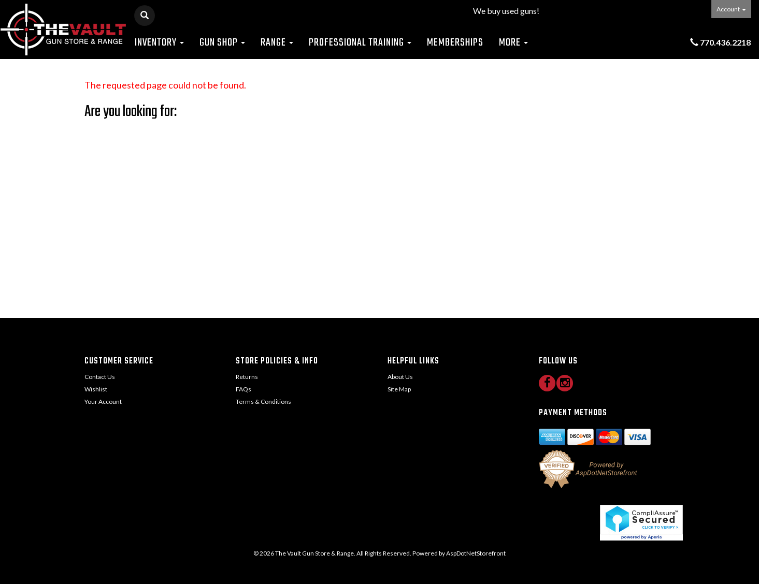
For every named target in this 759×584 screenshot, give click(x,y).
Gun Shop (222, 42)
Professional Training (360, 42)
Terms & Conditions (263, 401)
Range (277, 42)
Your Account (103, 401)
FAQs (243, 389)
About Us (400, 377)
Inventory (159, 42)
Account (731, 9)
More (513, 42)
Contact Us (99, 377)
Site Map (399, 389)
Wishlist (95, 389)
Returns (247, 377)
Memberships (455, 42)
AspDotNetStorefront (476, 553)
